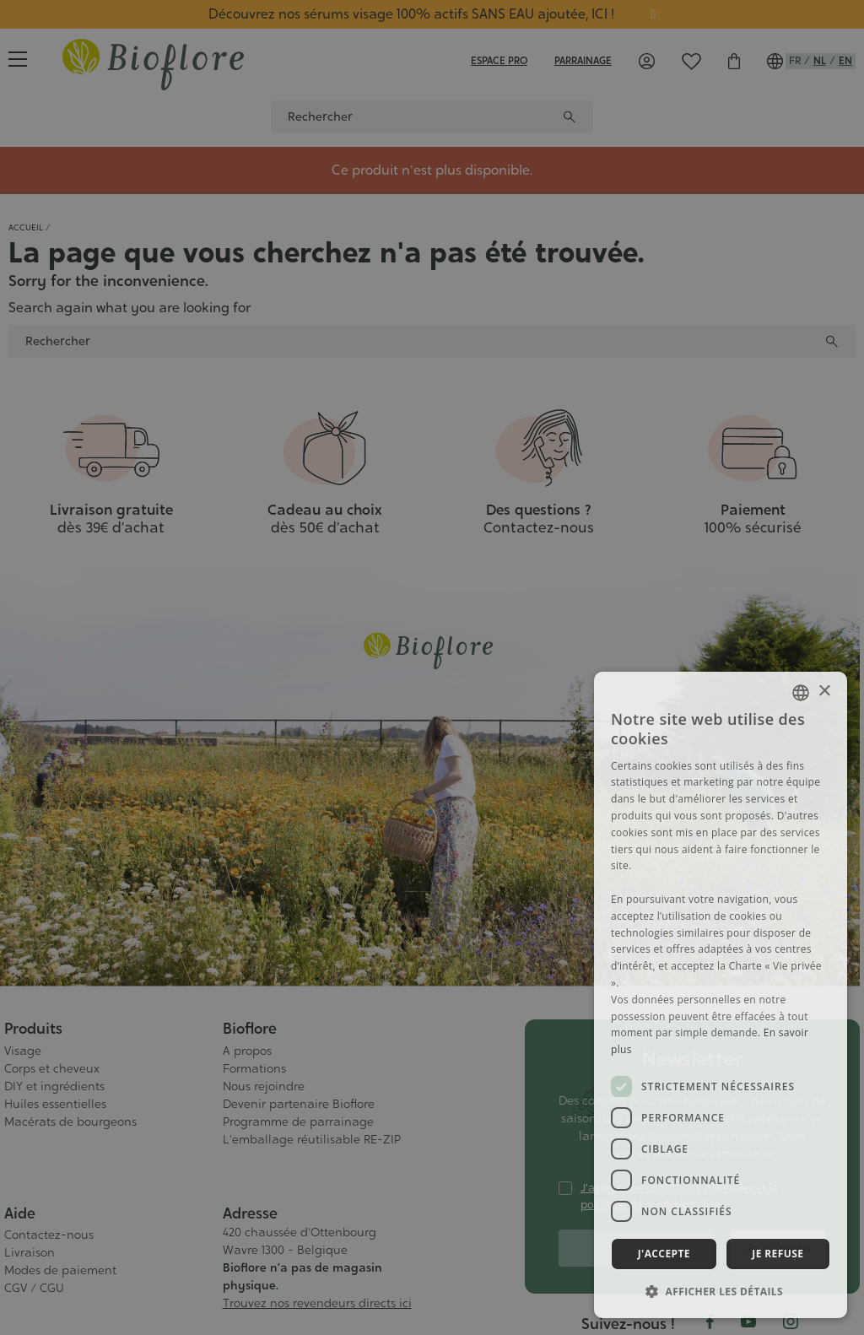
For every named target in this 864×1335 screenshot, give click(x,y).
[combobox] (800, 692)
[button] (720, 1291)
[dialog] (720, 995)
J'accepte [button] (664, 1253)
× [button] (824, 691)
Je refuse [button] (777, 1253)
